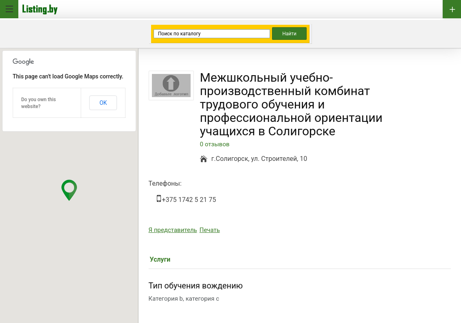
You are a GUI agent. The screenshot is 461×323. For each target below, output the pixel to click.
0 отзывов (215, 144)
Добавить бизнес (452, 9)
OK (103, 103)
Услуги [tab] (160, 259)
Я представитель (173, 230)
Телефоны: (165, 183)
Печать (210, 230)
